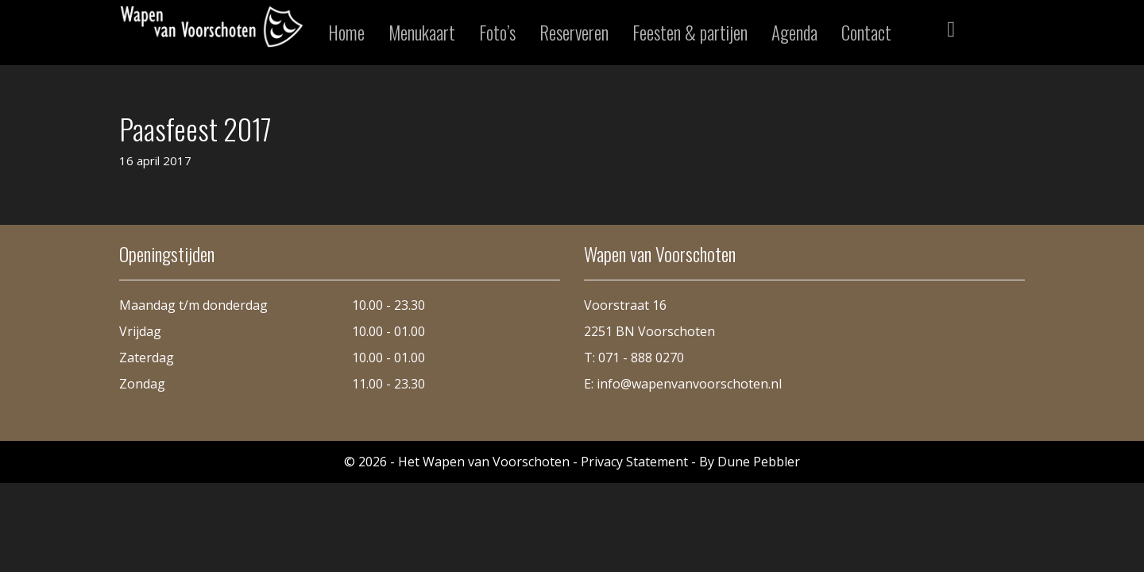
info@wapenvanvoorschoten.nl (689, 383)
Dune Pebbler (758, 461)
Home (346, 32)
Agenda (794, 32)
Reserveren (574, 32)
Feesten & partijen (690, 32)
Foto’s (497, 32)
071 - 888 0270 (641, 357)
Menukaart (421, 32)
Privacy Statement (634, 461)
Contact (866, 32)
